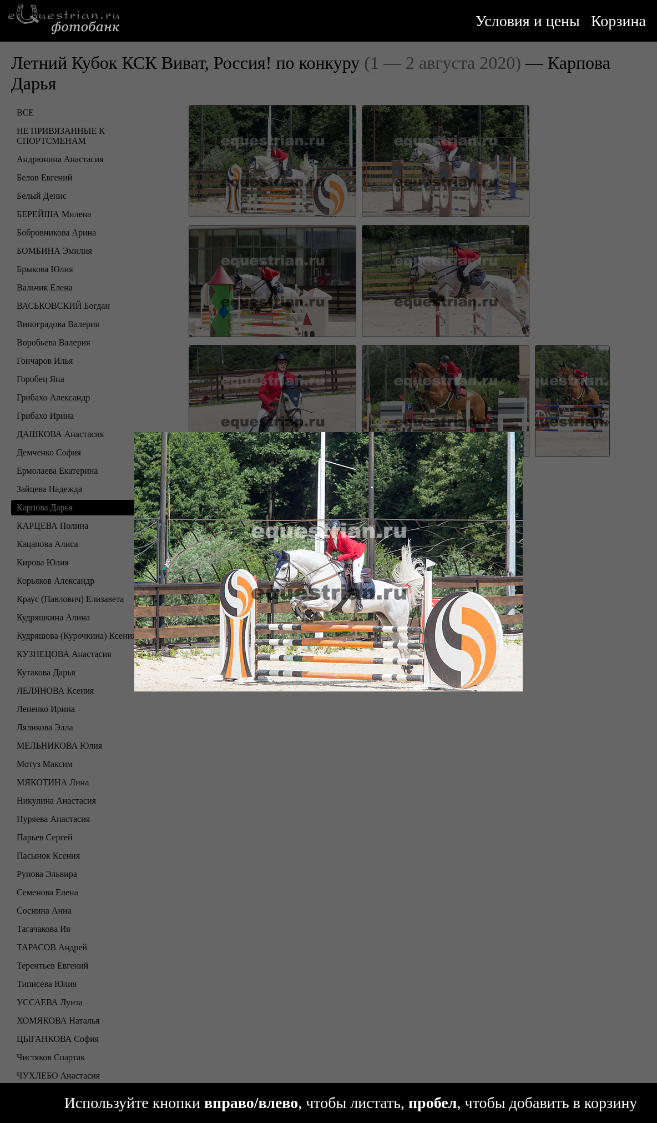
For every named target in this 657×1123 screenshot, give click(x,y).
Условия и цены (528, 20)
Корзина (618, 20)
